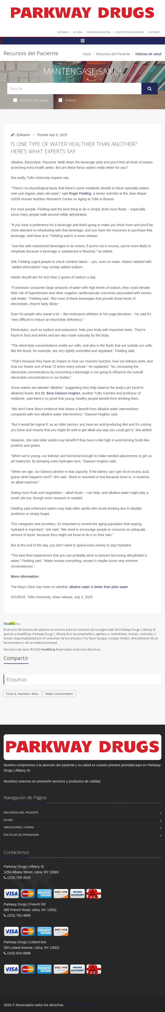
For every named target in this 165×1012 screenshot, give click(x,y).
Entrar (154, 32)
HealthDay (48, 649)
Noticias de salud (30, 100)
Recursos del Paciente (113, 54)
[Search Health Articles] (74, 88)
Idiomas (63, 32)
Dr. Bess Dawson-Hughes (60, 393)
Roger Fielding (80, 193)
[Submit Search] (149, 88)
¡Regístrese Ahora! (129, 32)
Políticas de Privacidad (21, 834)
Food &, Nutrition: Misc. (22, 694)
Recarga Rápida (99, 32)
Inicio (87, 54)
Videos (68, 100)
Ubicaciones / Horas (19, 827)
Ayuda (77, 32)
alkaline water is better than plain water (98, 587)
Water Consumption (59, 694)
